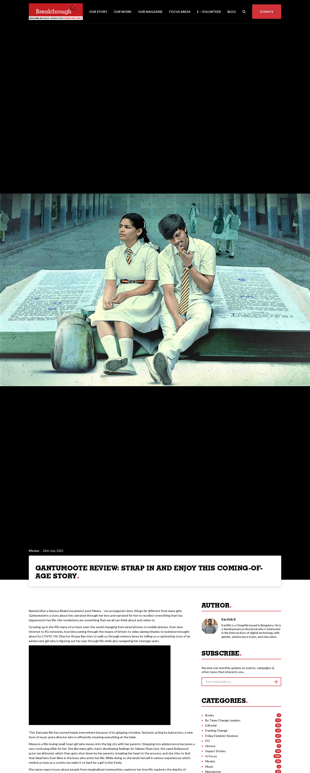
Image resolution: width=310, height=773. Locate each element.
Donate (266, 11)
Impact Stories (215, 751)
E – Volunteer (209, 11)
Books (209, 715)
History (210, 746)
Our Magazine (150, 11)
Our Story (98, 11)
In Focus (211, 756)
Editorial (211, 725)
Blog (231, 11)
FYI (207, 741)
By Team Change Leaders (222, 720)
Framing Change (216, 730)
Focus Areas (179, 11)
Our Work (123, 11)
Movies (34, 550)
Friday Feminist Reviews (221, 736)
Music (209, 766)
